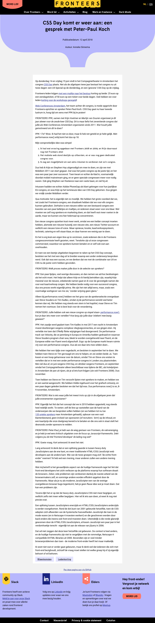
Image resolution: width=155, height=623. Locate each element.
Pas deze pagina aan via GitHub (77, 569)
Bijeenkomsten (45, 559)
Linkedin (58, 591)
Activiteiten (69, 11)
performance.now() (110, 312)
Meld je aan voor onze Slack (16, 598)
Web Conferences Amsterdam (50, 105)
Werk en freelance (102, 11)
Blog (85, 11)
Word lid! (12, 3)
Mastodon (88, 595)
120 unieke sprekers (45, 414)
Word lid (52, 11)
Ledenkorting (64, 559)
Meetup (106, 605)
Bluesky (99, 595)
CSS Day (48, 84)
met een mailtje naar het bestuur (75, 93)
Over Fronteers (32, 11)
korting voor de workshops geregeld (58, 100)
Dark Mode (125, 11)
